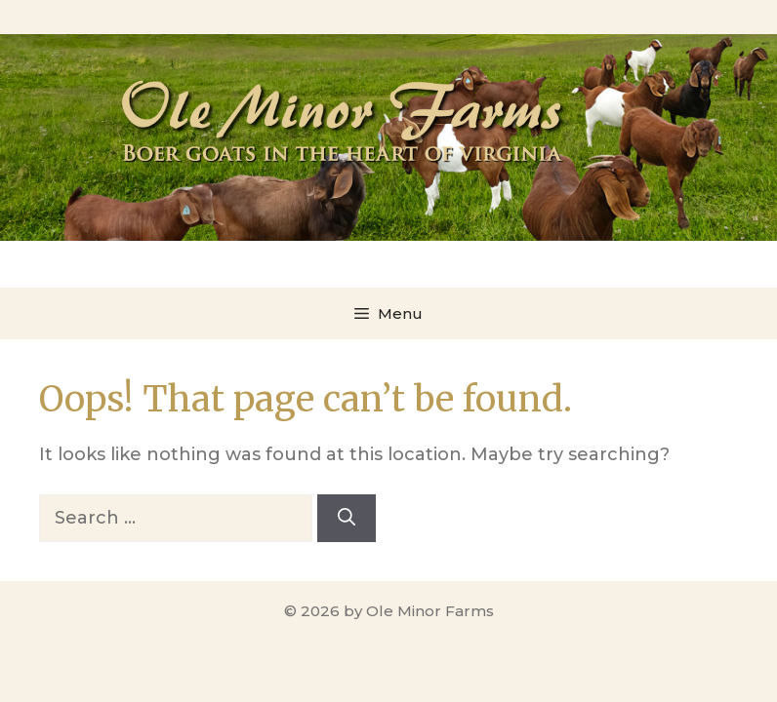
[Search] (346, 518)
